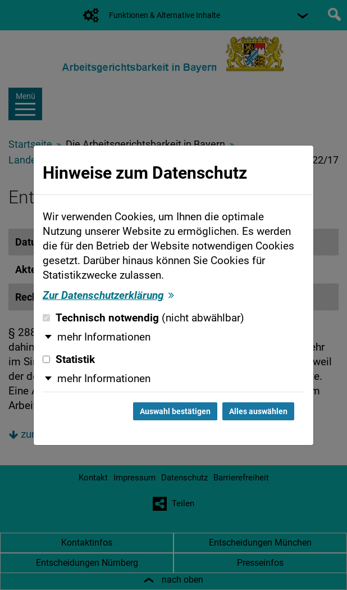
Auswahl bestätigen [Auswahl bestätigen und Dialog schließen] (175, 411)
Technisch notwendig (143, 318)
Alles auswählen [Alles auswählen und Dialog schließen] (258, 411)
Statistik (69, 359)
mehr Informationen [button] (103, 337)
